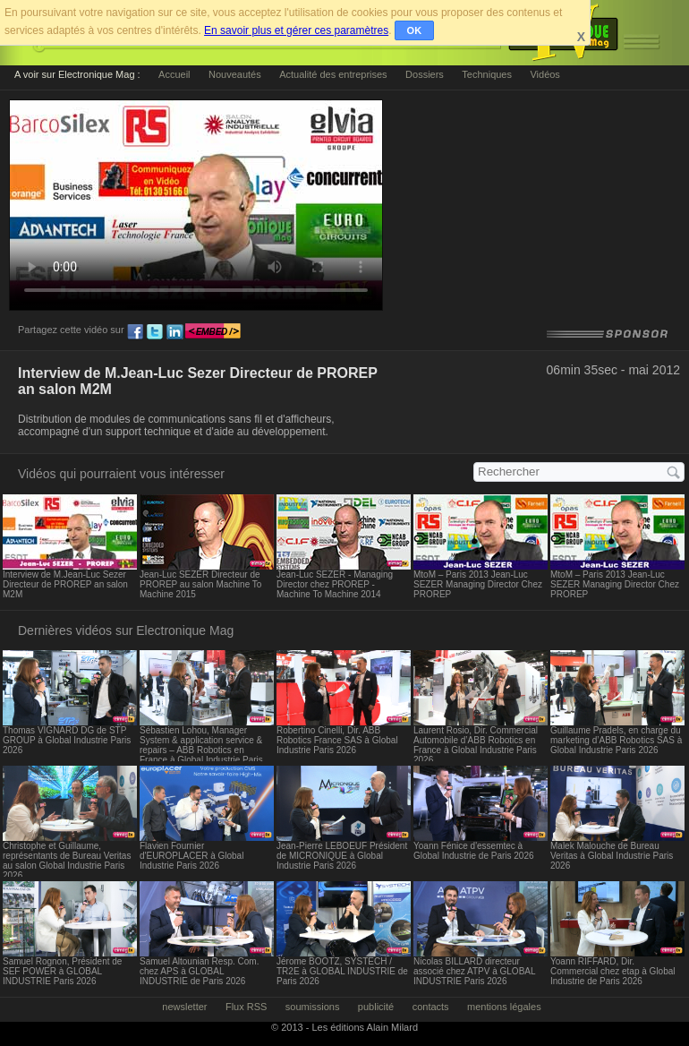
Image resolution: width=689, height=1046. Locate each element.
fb (135, 332)
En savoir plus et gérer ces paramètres (296, 30)
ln (174, 332)
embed (213, 332)
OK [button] (414, 30)
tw (155, 332)
